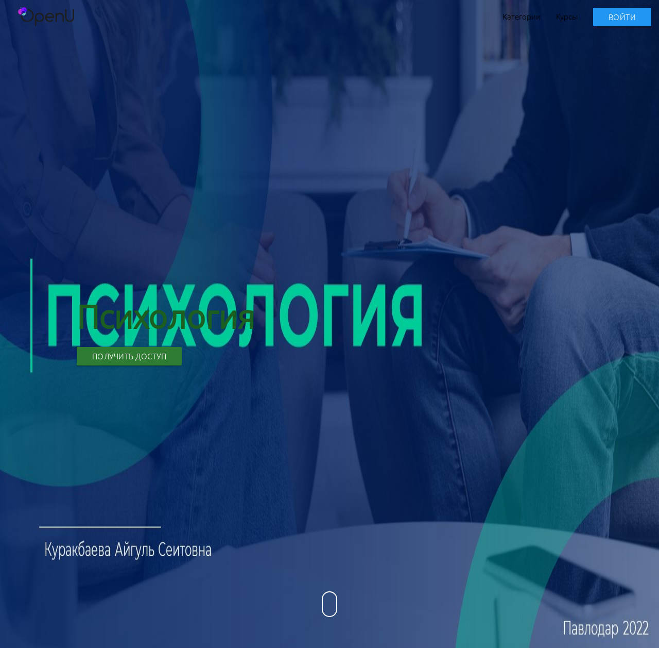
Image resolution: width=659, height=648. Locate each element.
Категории (521, 16)
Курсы (567, 16)
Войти (622, 16)
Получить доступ (129, 356)
